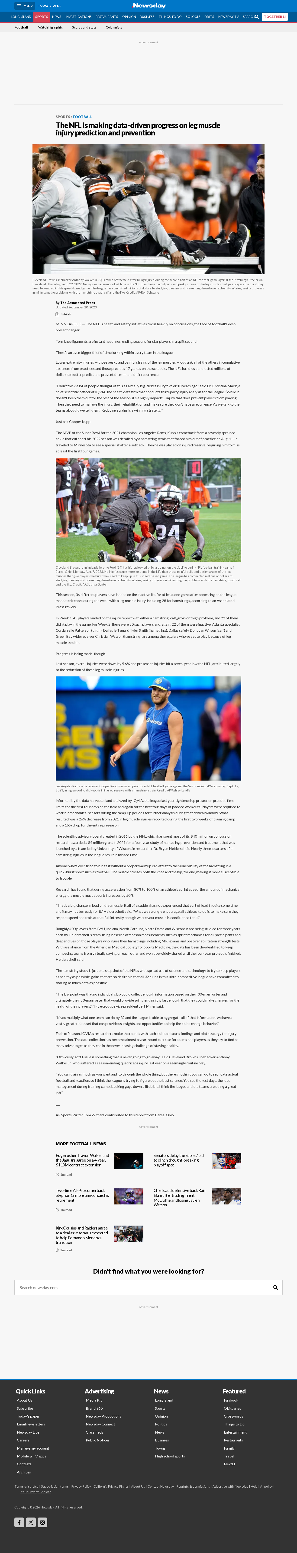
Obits (209, 16)
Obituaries (232, 1408)
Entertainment (235, 1432)
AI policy (266, 1486)
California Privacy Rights (111, 1486)
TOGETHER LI (275, 16)
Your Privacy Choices (35, 1492)
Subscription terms (55, 1486)
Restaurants (107, 16)
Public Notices (98, 1440)
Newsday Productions (103, 1416)
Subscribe (25, 1408)
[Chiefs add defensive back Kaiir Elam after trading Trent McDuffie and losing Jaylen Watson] (197, 1203)
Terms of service (26, 1486)
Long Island (21, 16)
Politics (161, 1424)
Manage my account (33, 1448)
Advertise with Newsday (230, 1486)
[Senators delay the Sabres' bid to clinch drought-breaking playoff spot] (197, 1166)
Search (249, 16)
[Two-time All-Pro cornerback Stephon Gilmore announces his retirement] (99, 1203)
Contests (24, 1464)
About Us (24, 1400)
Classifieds (94, 1432)
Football (21, 27)
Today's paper (28, 1416)
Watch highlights (50, 27)
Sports (41, 16)
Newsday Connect (100, 1424)
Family (229, 1448)
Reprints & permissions (193, 1486)
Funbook (231, 1400)
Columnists (114, 27)
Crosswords (233, 1416)
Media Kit (94, 1400)
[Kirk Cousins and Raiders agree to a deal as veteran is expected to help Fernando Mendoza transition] (99, 1240)
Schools (193, 16)
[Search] (276, 1287)
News (56, 16)
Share (63, 314)
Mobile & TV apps (31, 1456)
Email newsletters (31, 1424)
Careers (23, 1440)
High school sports (170, 1456)
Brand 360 (94, 1408)
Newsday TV (228, 16)
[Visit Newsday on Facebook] (19, 1522)
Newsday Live (28, 1432)
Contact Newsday (161, 1486)
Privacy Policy (81, 1486)
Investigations (78, 16)
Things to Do (170, 16)
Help (254, 1486)
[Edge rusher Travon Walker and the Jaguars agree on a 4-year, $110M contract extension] (99, 1166)
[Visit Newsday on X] (31, 1522)
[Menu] (24, 6)
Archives (24, 1472)
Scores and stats (84, 27)
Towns (160, 1448)
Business (147, 16)
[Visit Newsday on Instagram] (42, 1522)
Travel (229, 1456)
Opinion (129, 16)
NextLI (229, 1464)
